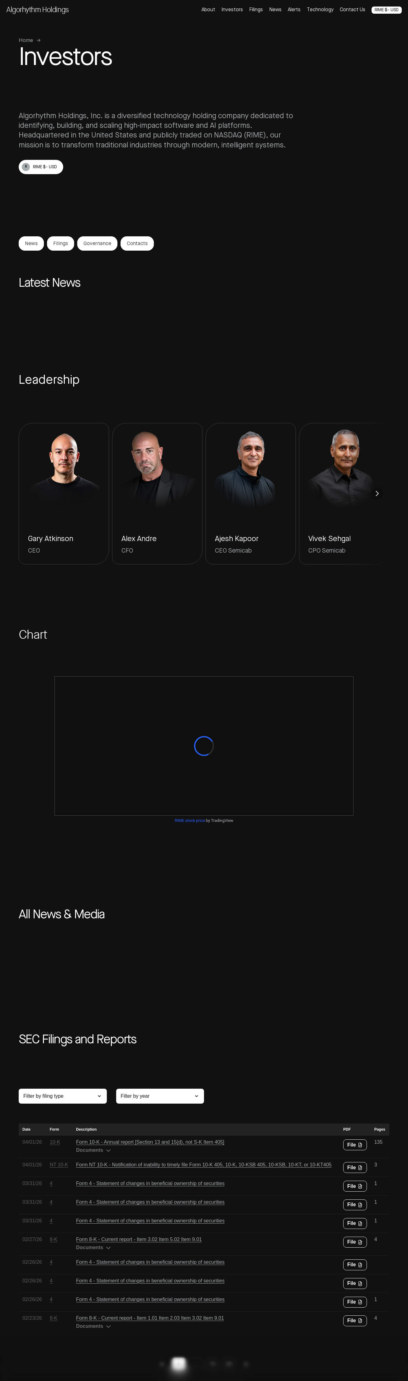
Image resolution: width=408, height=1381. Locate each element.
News (275, 9)
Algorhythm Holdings (37, 10)
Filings (256, 9)
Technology (320, 9)
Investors (232, 9)
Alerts (294, 9)
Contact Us (352, 9)
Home (26, 40)
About (208, 9)
